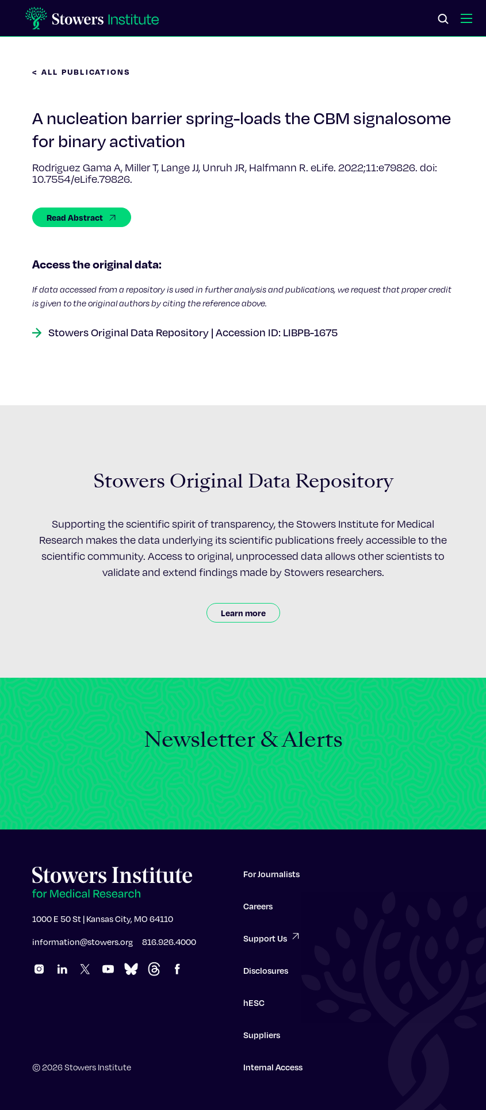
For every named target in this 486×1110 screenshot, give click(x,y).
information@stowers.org (82, 946)
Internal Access (273, 1071)
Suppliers (261, 1039)
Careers (258, 910)
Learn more (243, 613)
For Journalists (271, 878)
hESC (254, 1007)
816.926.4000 (169, 946)
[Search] (443, 19)
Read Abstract (82, 217)
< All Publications (81, 71)
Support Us (272, 942)
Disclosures (265, 975)
